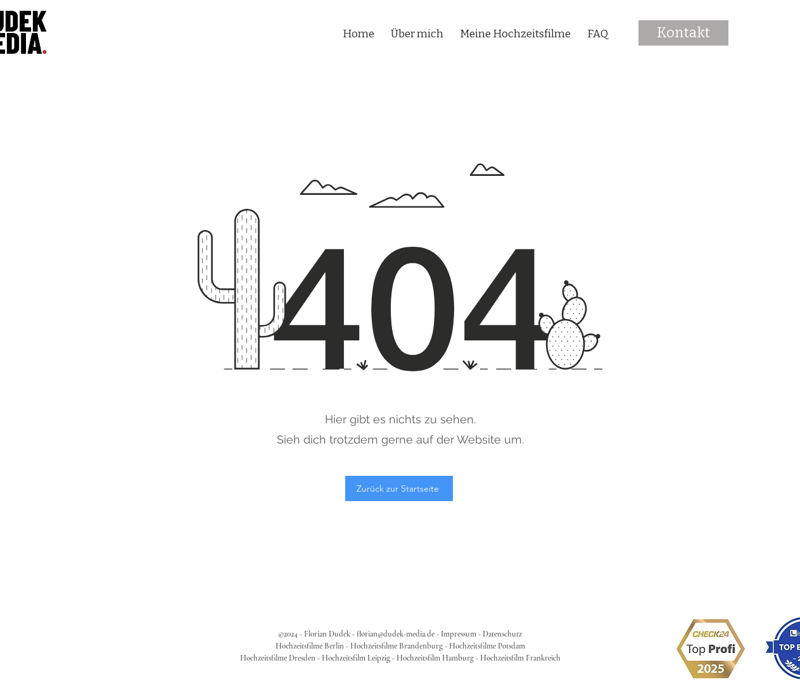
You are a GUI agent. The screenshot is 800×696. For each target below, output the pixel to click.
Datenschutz (502, 634)
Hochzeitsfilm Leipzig (356, 658)
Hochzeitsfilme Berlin (310, 646)
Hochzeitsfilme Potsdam (487, 646)
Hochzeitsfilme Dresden (277, 658)
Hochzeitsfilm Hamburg (435, 658)
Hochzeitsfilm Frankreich (520, 658)
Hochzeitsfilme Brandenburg (396, 646)
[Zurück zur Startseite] (399, 488)
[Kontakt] (683, 33)
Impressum (458, 634)
